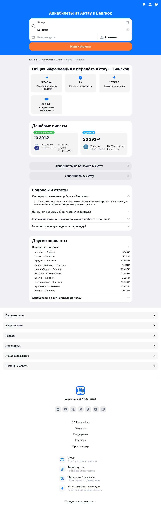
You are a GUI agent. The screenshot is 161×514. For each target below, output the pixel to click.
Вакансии (81, 428)
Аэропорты (80, 345)
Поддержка (80, 434)
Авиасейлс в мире (80, 355)
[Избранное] (144, 4)
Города (80, 335)
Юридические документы (80, 501)
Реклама (80, 440)
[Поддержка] (156, 4)
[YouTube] (65, 409)
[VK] (58, 409)
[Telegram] (81, 409)
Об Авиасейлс (80, 422)
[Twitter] (73, 409)
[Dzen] (96, 409)
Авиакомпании (80, 315)
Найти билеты (80, 46)
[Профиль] (150, 4)
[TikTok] (88, 409)
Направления (80, 325)
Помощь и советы (80, 366)
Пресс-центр (80, 446)
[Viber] (103, 409)
